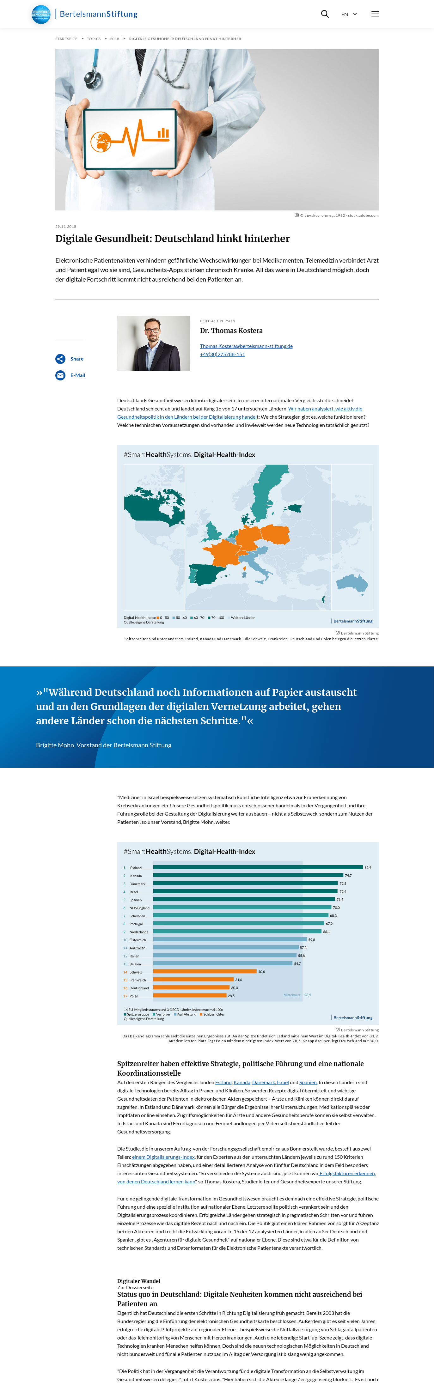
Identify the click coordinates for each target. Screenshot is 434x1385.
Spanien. (308, 1082)
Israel (282, 1082)
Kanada (242, 1082)
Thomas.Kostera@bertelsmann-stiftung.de (246, 346)
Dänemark (263, 1082)
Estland (223, 1082)
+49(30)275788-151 (222, 354)
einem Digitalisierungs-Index (163, 1157)
